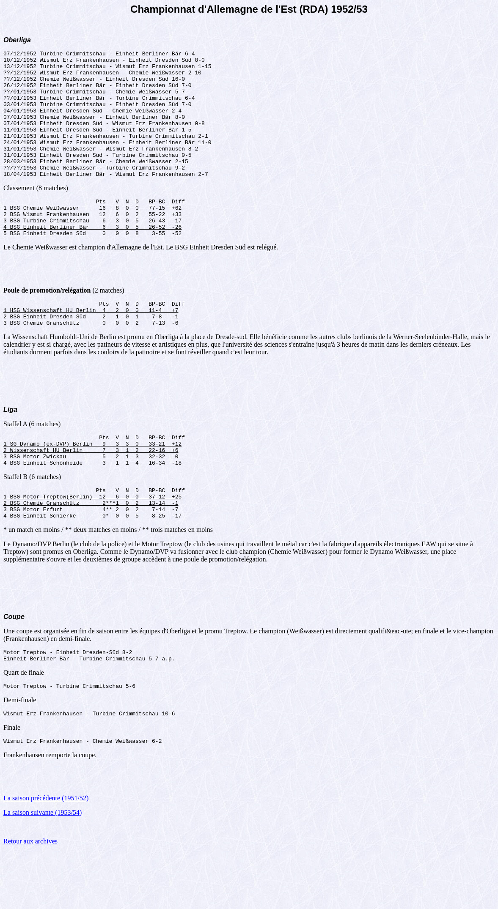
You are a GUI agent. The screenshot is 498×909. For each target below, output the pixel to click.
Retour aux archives (30, 898)
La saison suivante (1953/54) (42, 869)
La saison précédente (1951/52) (45, 855)
